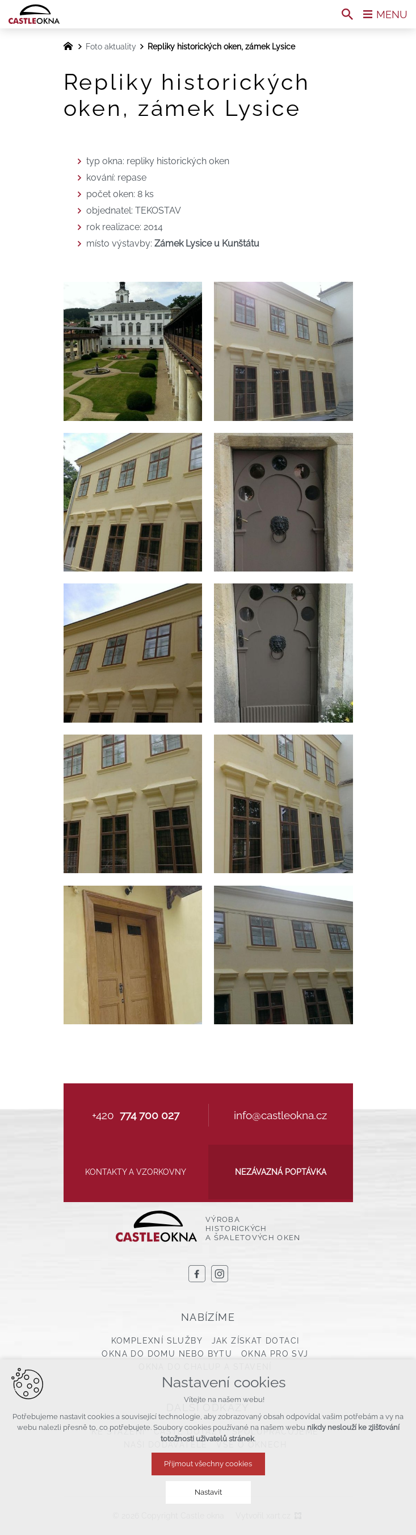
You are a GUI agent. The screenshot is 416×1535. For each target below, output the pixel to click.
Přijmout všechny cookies (208, 1463)
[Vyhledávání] (347, 14)
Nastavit (208, 1492)
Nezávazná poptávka (280, 1172)
